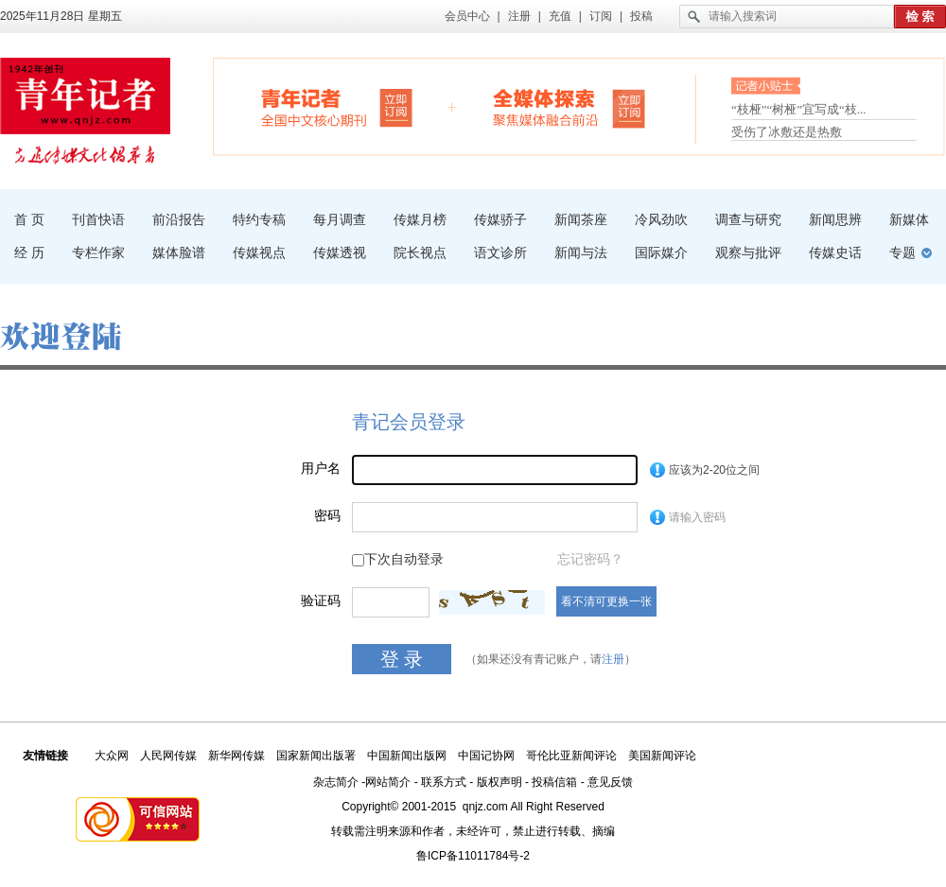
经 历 (29, 252)
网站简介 (388, 782)
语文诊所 (500, 252)
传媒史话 (835, 252)
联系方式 (443, 782)
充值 (560, 16)
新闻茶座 (580, 219)
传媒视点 (259, 252)
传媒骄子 (500, 219)
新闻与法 (580, 252)
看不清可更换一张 (606, 601)
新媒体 (909, 219)
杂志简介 (336, 782)
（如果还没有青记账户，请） (550, 659)
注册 (519, 16)
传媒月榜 (420, 219)
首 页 (29, 219)
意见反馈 (610, 782)
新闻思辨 (835, 219)
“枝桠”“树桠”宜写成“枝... (799, 111)
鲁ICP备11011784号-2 (473, 855)
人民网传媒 (168, 755)
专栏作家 (98, 252)
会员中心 (467, 16)
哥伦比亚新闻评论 (571, 755)
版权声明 (499, 782)
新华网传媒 (236, 755)
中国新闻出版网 (407, 755)
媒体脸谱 (178, 252)
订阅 (600, 16)
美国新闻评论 (662, 755)
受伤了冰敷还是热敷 (786, 132)
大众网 (112, 755)
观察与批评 (748, 252)
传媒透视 (339, 252)
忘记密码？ (590, 558)
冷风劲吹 (661, 219)
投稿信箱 (554, 782)
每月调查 (339, 219)
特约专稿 (259, 219)
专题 (902, 252)
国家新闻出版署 (316, 755)
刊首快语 (98, 219)
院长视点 (420, 252)
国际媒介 (661, 252)
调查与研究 (748, 219)
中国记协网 (486, 755)
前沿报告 (178, 219)
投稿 (641, 16)
